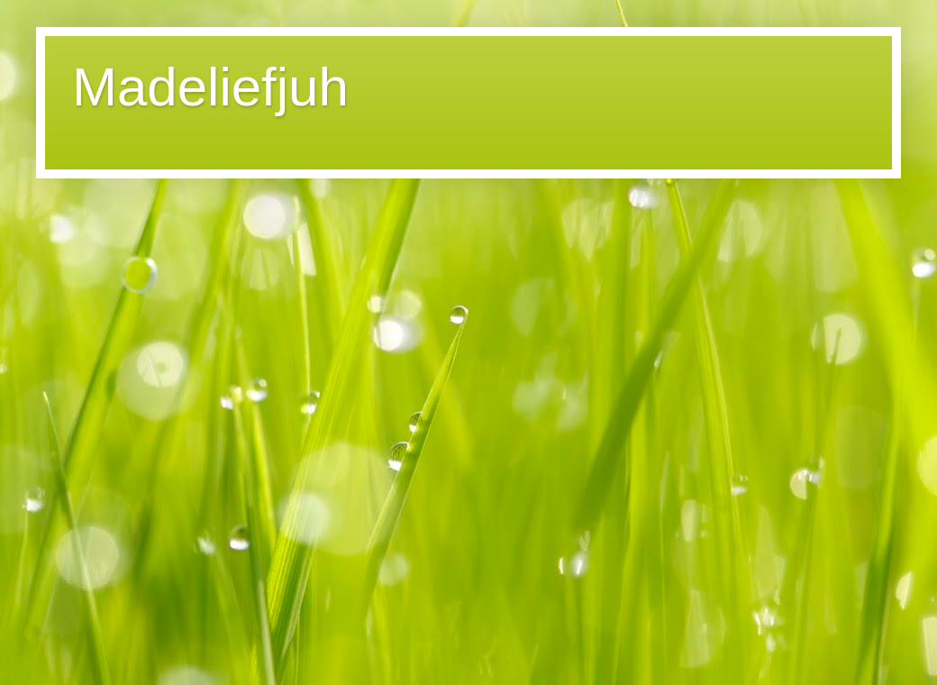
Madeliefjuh (210, 87)
